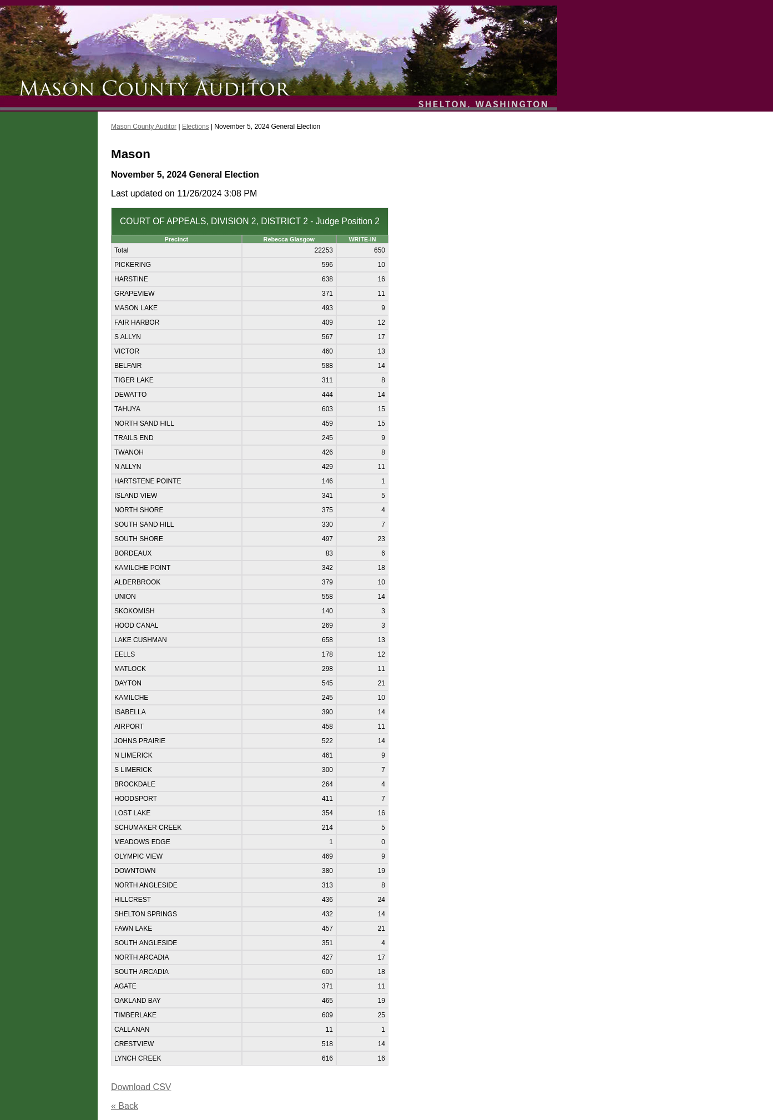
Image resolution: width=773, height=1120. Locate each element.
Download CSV (141, 1087)
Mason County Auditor (143, 126)
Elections (195, 126)
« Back (124, 1106)
